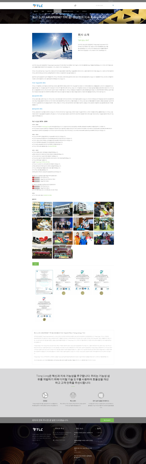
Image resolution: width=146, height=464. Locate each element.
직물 (73, 360)
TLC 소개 (57, 11)
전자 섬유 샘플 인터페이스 (101, 401)
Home (37, 21)
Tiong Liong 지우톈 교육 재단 (42, 162)
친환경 (45, 401)
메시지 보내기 (107, 420)
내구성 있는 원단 (58, 360)
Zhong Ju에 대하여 (68, 11)
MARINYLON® (48, 195)
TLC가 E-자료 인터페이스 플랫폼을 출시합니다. (83, 457)
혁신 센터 (73, 401)
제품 (43, 11)
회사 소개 (48, 21)
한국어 (111, 1)
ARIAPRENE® (52, 146)
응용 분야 (49, 11)
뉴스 (78, 11)
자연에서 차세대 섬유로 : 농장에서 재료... (83, 433)
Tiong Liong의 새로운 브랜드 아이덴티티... (83, 441)
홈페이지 (36, 11)
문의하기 (84, 11)
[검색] (113, 5)
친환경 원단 (50, 360)
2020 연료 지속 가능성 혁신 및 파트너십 (83, 449)
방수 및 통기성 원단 (67, 360)
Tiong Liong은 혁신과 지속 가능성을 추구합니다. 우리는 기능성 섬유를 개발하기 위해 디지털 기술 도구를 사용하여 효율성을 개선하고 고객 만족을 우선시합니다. (73, 379)
